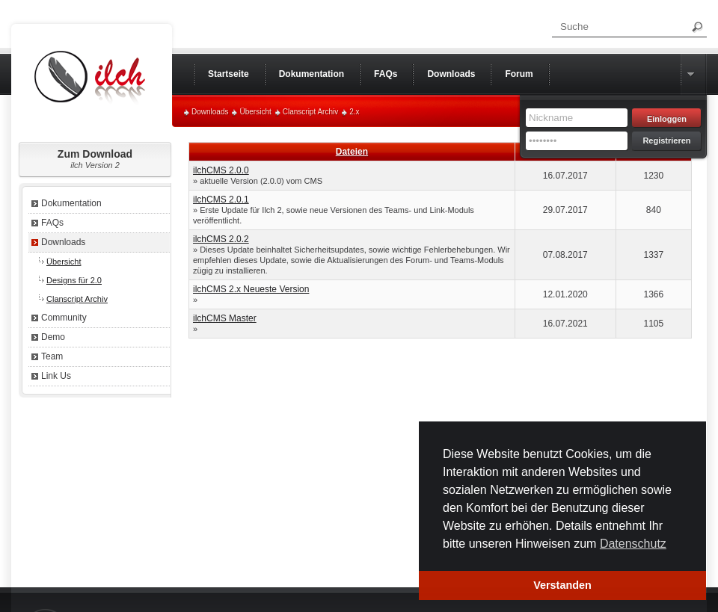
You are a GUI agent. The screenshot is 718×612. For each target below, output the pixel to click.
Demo (53, 337)
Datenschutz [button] (633, 543)
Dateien (352, 151)
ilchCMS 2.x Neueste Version (251, 289)
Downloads (209, 112)
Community (64, 317)
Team (52, 356)
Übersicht (255, 112)
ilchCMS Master (225, 318)
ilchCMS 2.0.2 (221, 239)
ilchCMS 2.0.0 (221, 170)
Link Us (56, 376)
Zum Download (95, 159)
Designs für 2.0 (74, 280)
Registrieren (666, 140)
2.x (354, 112)
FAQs (52, 222)
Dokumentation (71, 203)
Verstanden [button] (562, 585)
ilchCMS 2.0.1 (221, 199)
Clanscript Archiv (310, 112)
